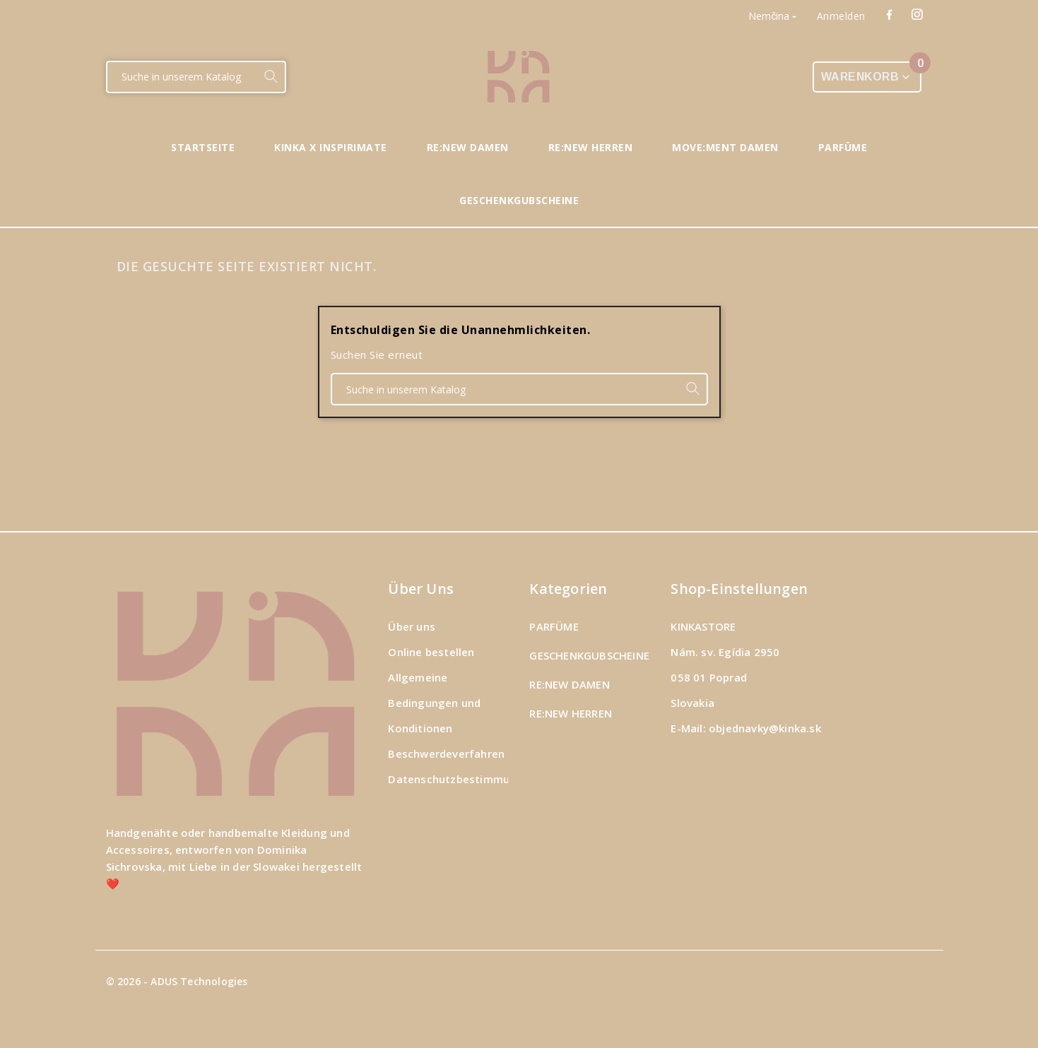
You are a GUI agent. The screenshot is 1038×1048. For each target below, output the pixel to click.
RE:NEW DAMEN (569, 684)
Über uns (411, 626)
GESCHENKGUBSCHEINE (589, 655)
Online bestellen (431, 652)
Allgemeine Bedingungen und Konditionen (434, 702)
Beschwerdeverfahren (446, 753)
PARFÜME (553, 626)
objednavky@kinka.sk (765, 728)
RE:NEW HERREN (570, 713)
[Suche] (181, 77)
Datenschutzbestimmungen (462, 779)
